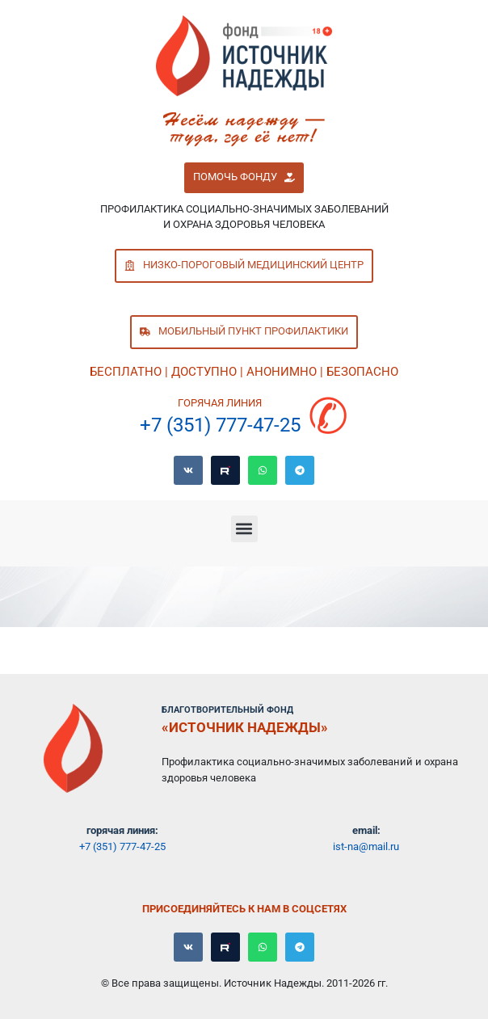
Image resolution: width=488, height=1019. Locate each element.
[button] (243, 177)
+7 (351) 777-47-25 (220, 425)
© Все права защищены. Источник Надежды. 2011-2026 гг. (244, 983)
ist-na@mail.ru (366, 846)
